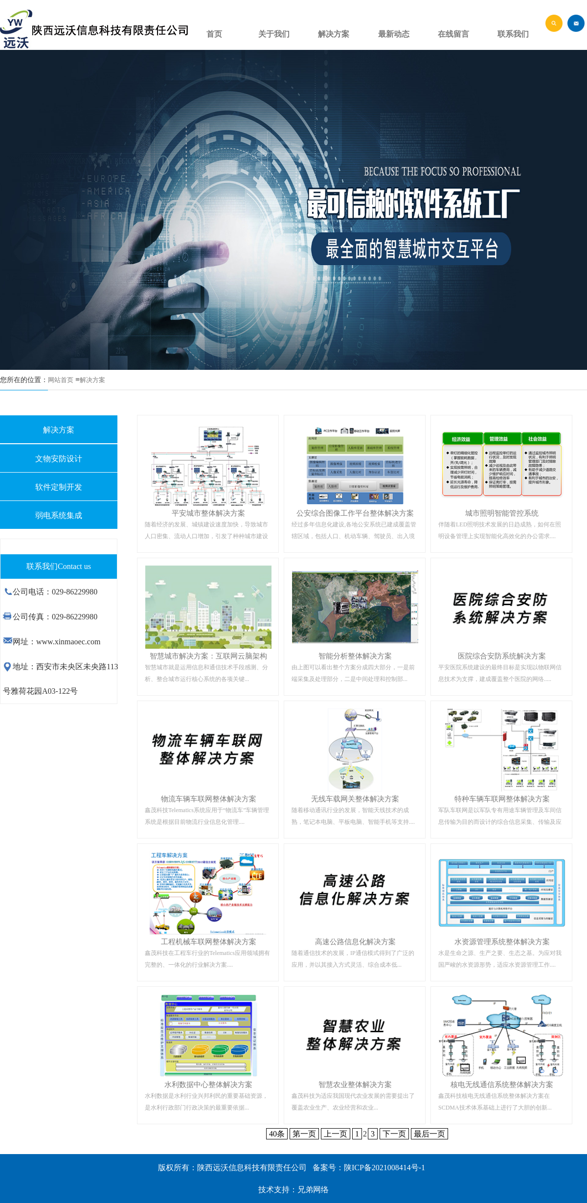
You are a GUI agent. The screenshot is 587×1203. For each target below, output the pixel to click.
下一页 (394, 1134)
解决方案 (92, 380)
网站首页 (60, 380)
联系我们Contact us (58, 566)
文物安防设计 (58, 458)
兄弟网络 (313, 1189)
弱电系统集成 (58, 515)
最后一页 (429, 1134)
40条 (277, 1134)
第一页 (304, 1134)
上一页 (335, 1134)
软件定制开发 (58, 487)
